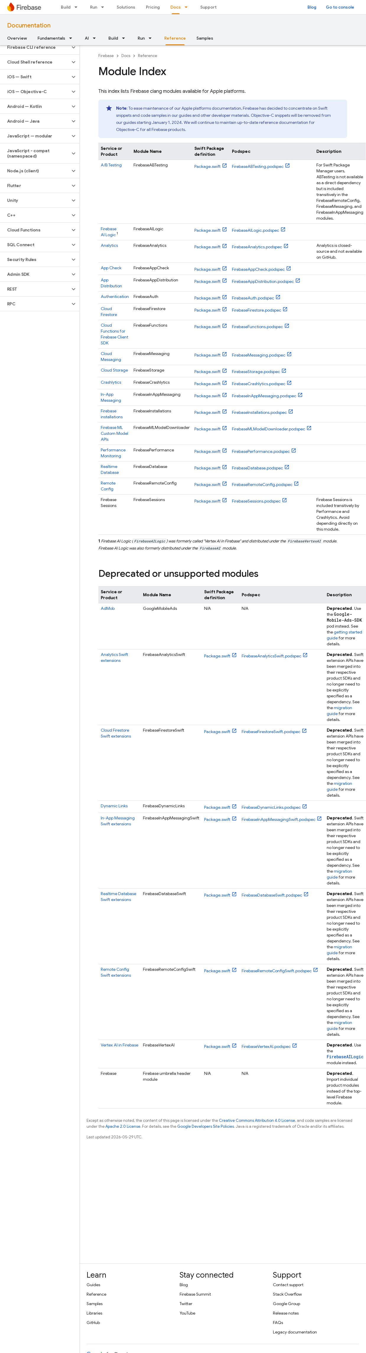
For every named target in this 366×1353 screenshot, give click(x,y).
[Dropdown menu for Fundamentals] (72, 38)
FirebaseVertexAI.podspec (266, 1046)
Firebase (106, 55)
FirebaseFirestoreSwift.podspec (271, 731)
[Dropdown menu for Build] (78, 7)
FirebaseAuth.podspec (253, 298)
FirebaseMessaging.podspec (258, 355)
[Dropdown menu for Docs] (188, 7)
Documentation (29, 25)
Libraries (94, 1313)
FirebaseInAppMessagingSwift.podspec (278, 819)
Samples (204, 38)
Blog (312, 7)
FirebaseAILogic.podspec (255, 230)
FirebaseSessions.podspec (256, 501)
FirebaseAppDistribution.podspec (263, 281)
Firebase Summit (195, 1294)
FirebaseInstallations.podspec (259, 412)
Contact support (288, 1284)
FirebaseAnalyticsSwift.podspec (271, 656)
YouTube (187, 1313)
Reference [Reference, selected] (175, 38)
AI (87, 38)
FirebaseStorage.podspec (256, 371)
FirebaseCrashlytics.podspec (258, 383)
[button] (35, 47)
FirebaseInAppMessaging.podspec (264, 395)
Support (208, 7)
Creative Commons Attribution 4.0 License (257, 1120)
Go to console (340, 7)
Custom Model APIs (114, 433)
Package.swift (207, 166)
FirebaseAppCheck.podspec (258, 269)
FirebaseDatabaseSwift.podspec (272, 895)
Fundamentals (51, 38)
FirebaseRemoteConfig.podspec (262, 484)
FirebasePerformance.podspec (261, 451)
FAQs (278, 1322)
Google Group (286, 1303)
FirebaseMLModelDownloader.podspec (268, 429)
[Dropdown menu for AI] (96, 38)
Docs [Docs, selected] (175, 7)
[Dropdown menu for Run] (104, 7)
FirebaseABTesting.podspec (258, 166)
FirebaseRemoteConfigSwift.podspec (277, 970)
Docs (125, 55)
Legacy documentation (295, 1332)
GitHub (93, 1322)
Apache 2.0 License (122, 1126)
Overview (17, 38)
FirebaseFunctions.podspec (257, 326)
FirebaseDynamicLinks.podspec (271, 807)
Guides (93, 1284)
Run (93, 7)
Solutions (126, 7)
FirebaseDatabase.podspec (257, 468)
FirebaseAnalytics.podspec (257, 246)
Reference (147, 55)
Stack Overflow (287, 1294)
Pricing (153, 7)
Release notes (286, 1313)
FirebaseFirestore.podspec (256, 310)
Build (66, 7)
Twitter (186, 1303)
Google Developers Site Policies (205, 1126)
